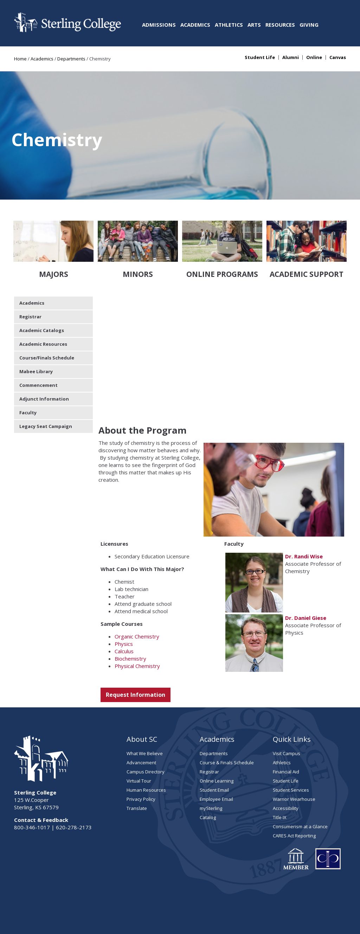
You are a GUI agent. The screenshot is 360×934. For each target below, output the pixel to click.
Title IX (280, 777)
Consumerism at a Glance (300, 786)
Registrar (30, 276)
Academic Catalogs (41, 290)
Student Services (291, 749)
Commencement (38, 345)
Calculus (124, 610)
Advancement (141, 722)
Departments (71, 59)
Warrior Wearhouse (294, 758)
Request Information (135, 654)
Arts (254, 24)
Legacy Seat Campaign (45, 386)
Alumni (290, 57)
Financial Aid (286, 731)
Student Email (214, 749)
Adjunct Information (44, 358)
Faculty (28, 372)
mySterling (211, 768)
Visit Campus (286, 713)
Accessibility (285, 768)
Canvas (337, 57)
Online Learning (216, 740)
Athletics (229, 24)
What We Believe (145, 713)
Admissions (159, 24)
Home (20, 59)
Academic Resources (43, 303)
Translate (137, 768)
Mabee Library (36, 331)
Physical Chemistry (137, 625)
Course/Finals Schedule (46, 317)
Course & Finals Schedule (227, 722)
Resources (280, 24)
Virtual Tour (139, 740)
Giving (309, 24)
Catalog (208, 777)
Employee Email (216, 758)
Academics (195, 24)
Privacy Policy (141, 758)
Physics (124, 603)
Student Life (260, 57)
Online (314, 57)
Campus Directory (146, 731)
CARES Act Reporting (294, 795)
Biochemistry (130, 618)
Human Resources (146, 749)
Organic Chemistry (137, 595)
